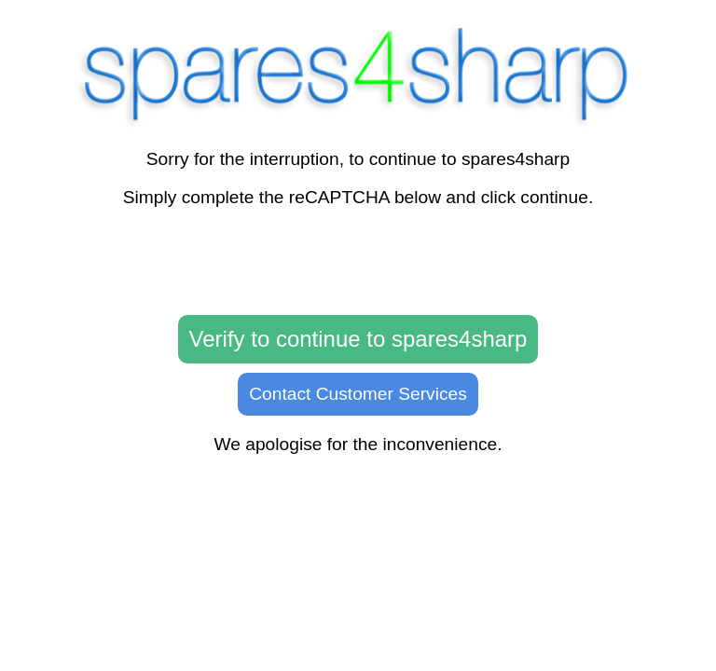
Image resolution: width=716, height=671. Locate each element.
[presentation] (358, 262)
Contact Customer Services (358, 394)
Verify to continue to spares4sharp (358, 338)
